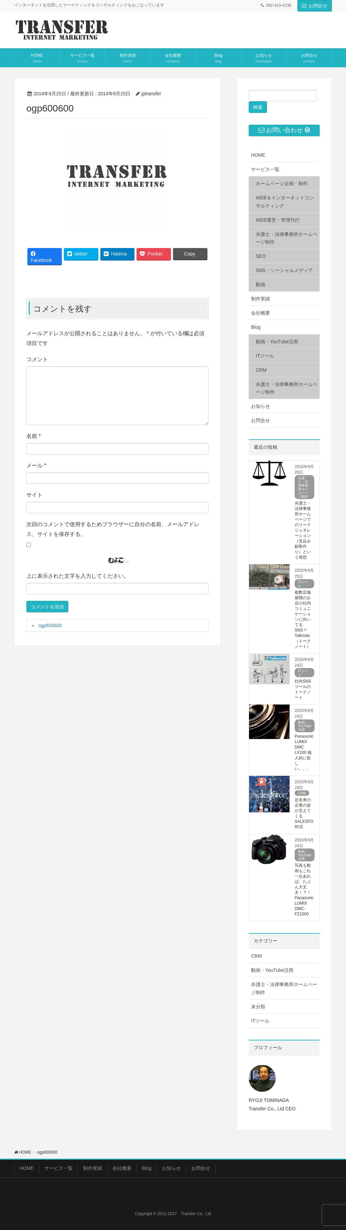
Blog (256, 327)
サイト (34, 495)
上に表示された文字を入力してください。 (77, 576)
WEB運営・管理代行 (278, 220)
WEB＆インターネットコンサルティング (285, 201)
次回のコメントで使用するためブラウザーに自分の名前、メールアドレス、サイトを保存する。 (112, 529)
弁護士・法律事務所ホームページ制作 (286, 238)
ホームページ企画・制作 (282, 183)
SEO (261, 256)
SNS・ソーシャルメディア (284, 270)
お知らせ (260, 406)
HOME (258, 155)
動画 (260, 284)
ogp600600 (50, 625)
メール (36, 465)
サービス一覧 (265, 169)
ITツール (265, 356)
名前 (33, 436)
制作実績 (260, 298)
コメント (37, 359)
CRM (261, 370)
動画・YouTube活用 (277, 341)
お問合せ (314, 5)
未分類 (258, 1006)
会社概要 (260, 313)
